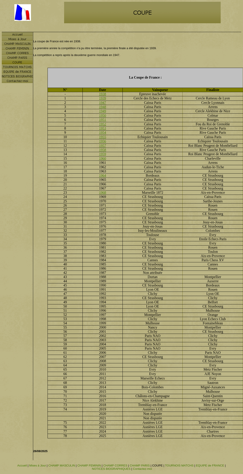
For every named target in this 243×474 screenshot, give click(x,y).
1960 (102, 158)
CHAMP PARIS (140, 465)
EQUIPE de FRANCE (210, 465)
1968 (102, 192)
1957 (102, 145)
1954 (102, 132)
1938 (102, 94)
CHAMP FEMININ (89, 465)
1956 (102, 141)
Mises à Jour (37, 465)
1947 (102, 102)
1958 (102, 150)
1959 (102, 154)
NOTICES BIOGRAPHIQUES (111, 468)
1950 (102, 115)
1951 (102, 120)
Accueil (22, 465)
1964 (102, 175)
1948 (102, 107)
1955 (102, 137)
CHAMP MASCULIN (61, 465)
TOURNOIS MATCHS (179, 465)
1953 (102, 128)
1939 (102, 98)
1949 (102, 111)
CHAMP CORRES (115, 465)
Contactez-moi (142, 468)
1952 (102, 124)
